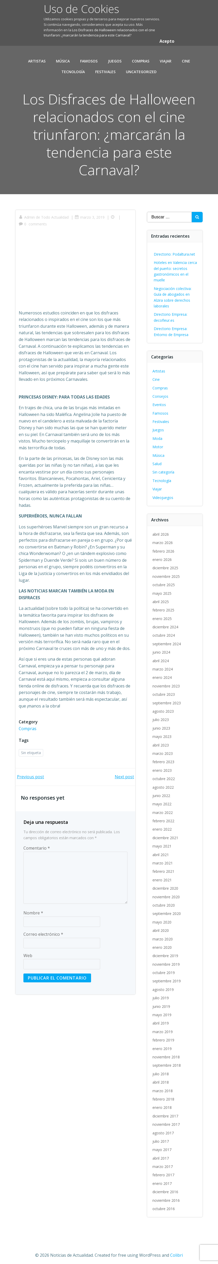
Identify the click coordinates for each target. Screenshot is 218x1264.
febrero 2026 (164, 547)
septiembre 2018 (167, 1061)
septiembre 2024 (167, 639)
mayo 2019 (162, 1010)
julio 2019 (161, 993)
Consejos (161, 392)
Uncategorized (141, 69)
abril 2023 (161, 740)
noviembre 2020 (166, 892)
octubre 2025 (164, 580)
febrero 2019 (164, 1036)
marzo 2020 (163, 934)
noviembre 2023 (166, 681)
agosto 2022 (163, 783)
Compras (140, 58)
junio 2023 (162, 724)
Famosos (89, 58)
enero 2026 (162, 555)
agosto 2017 (163, 1128)
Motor (158, 442)
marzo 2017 (163, 1162)
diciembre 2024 (166, 622)
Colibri (176, 1250)
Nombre (33, 911)
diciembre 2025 (166, 563)
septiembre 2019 (167, 977)
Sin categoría (164, 468)
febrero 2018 (164, 1094)
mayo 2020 (162, 917)
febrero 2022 (164, 816)
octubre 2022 (164, 774)
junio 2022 (162, 791)
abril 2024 (161, 656)
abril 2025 (161, 597)
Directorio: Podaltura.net (175, 250)
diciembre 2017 (166, 1111)
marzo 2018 (163, 1086)
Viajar (165, 58)
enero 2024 (162, 673)
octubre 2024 (164, 631)
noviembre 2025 (166, 572)
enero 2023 (162, 766)
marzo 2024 (163, 664)
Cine (186, 58)
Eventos (159, 400)
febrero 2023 (164, 757)
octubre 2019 (164, 968)
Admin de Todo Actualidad (44, 215)
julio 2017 (161, 1137)
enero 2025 (162, 614)
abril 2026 (161, 530)
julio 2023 (161, 715)
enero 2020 (162, 943)
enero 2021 (162, 875)
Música (63, 58)
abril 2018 (161, 1078)
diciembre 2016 (166, 1187)
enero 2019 (162, 1044)
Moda (158, 434)
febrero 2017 (164, 1170)
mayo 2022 (162, 800)
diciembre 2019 (166, 951)
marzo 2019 (163, 1027)
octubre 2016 (164, 1204)
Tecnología (73, 69)
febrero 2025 (164, 606)
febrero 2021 (164, 867)
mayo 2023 (162, 732)
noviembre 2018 (166, 1052)
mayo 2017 (162, 1145)
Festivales (105, 69)
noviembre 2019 (166, 960)
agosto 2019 (163, 985)
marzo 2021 (163, 858)
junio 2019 (162, 1002)
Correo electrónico (43, 932)
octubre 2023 (164, 690)
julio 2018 (161, 1069)
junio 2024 (162, 648)
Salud (157, 459)
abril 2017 (161, 1154)
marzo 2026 (163, 538)
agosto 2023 (163, 707)
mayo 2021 (162, 842)
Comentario (36, 846)
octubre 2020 (164, 901)
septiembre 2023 (167, 698)
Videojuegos (163, 493)
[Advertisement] (75, 269)
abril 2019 (161, 1019)
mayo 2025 (162, 589)
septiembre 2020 (167, 909)
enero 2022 (162, 825)
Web (27, 953)
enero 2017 (162, 1179)
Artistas (37, 58)
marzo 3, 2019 (90, 215)
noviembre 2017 (166, 1120)
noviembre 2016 (166, 1196)
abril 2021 (161, 850)
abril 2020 (161, 926)
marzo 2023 (163, 749)
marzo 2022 (163, 808)
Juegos (114, 58)
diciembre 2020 (166, 884)
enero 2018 (162, 1103)
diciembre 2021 (166, 833)
